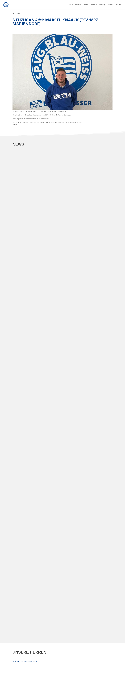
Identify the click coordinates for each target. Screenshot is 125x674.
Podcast (110, 5)
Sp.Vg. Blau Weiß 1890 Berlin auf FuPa (24, 661)
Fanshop (102, 5)
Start (71, 5)
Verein (77, 5)
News (86, 5)
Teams (92, 5)
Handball (119, 5)
